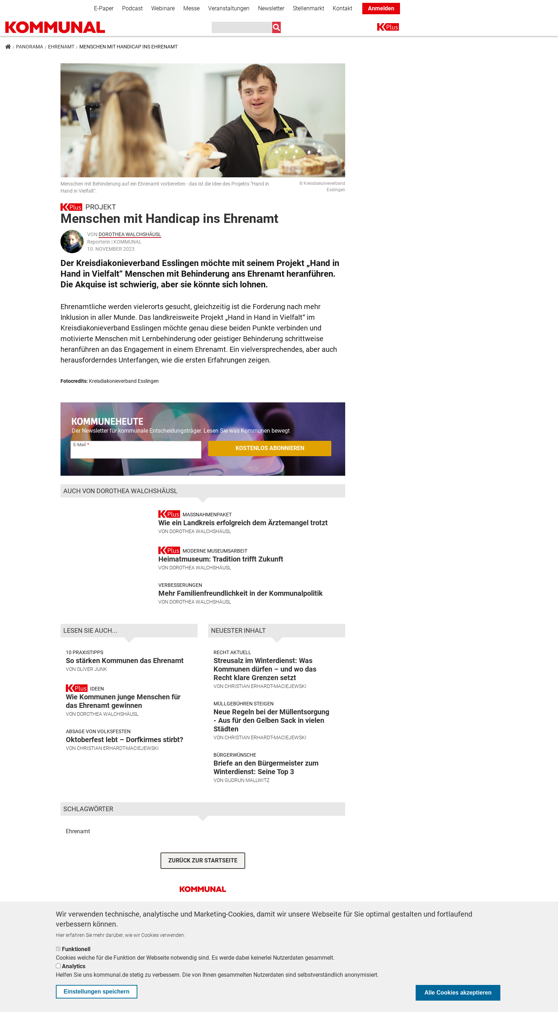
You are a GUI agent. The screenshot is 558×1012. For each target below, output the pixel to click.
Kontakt (342, 8)
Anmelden (381, 8)
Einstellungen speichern (97, 991)
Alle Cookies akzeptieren (458, 993)
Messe (191, 8)
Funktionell (76, 949)
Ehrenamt (61, 46)
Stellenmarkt (308, 8)
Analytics (73, 966)
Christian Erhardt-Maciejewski (118, 774)
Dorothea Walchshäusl (130, 234)
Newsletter (271, 8)
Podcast (132, 8)
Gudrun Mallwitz (247, 806)
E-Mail (79, 444)
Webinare (163, 8)
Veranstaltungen (228, 8)
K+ (381, 28)
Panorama (29, 46)
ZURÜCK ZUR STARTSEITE (202, 886)
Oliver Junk (92, 695)
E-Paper (104, 8)
